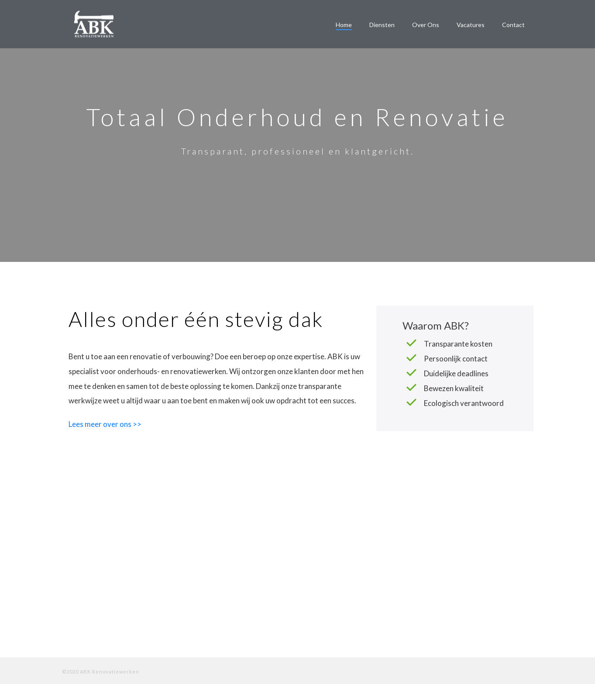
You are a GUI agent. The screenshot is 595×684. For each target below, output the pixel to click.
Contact (513, 24)
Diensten (382, 24)
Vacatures (471, 24)
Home (344, 24)
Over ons (425, 24)
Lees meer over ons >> (105, 424)
